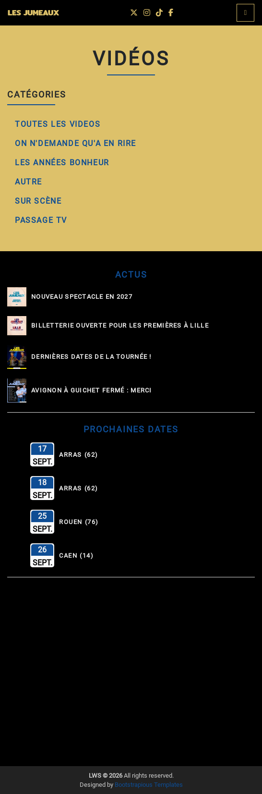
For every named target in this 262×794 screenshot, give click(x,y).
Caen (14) (76, 555)
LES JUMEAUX (33, 13)
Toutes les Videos (57, 124)
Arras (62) (78, 455)
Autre (28, 181)
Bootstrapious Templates (149, 784)
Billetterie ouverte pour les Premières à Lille (120, 325)
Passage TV (41, 220)
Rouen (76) (79, 522)
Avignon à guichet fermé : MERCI (91, 390)
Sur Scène (38, 201)
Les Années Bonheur (62, 162)
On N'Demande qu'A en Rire (75, 143)
